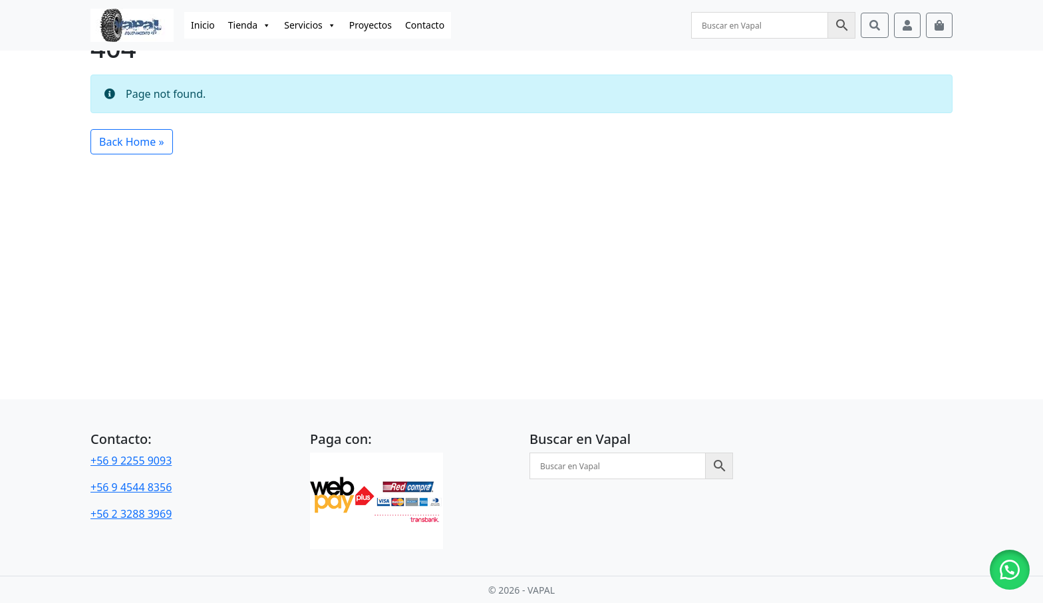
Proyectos (370, 25)
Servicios (310, 25)
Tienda (249, 25)
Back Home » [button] (131, 141)
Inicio (203, 25)
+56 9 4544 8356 (131, 487)
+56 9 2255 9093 (131, 460)
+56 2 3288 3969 (131, 513)
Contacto (424, 25)
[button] (1010, 570)
